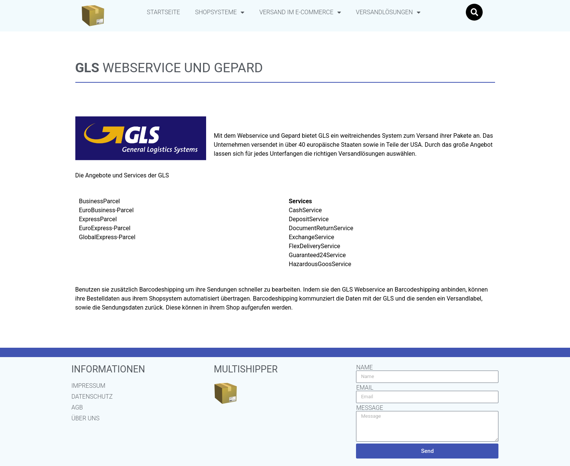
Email (364, 388)
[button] (474, 12)
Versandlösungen (388, 12)
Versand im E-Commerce (300, 12)
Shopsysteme (219, 12)
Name (364, 368)
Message (369, 408)
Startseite (163, 12)
